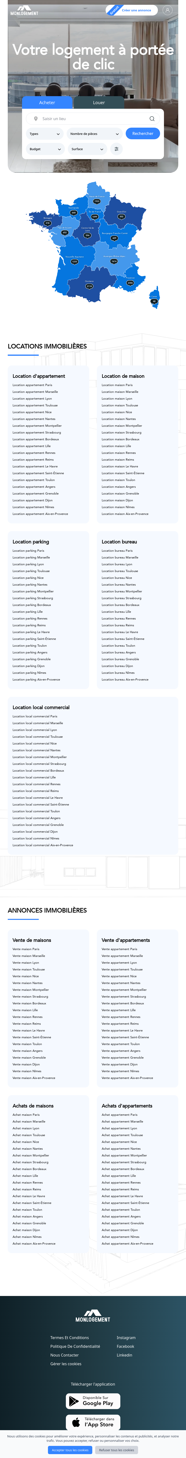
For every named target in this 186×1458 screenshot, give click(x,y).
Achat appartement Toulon (121, 1209)
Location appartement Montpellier (37, 425)
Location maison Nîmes (118, 507)
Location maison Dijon (117, 500)
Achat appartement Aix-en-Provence (127, 1243)
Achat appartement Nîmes (120, 1237)
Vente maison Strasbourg (30, 996)
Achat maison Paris (26, 1115)
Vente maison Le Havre (29, 1030)
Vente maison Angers (27, 1051)
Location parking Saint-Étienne (34, 639)
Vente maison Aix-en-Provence (34, 1078)
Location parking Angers (30, 652)
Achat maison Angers (28, 1216)
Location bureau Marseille (120, 557)
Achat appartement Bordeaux (123, 1169)
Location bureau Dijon (117, 666)
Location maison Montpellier (122, 425)
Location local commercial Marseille (38, 723)
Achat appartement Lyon (119, 1128)
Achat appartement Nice (119, 1142)
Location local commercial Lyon (35, 730)
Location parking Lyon (28, 564)
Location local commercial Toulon (36, 811)
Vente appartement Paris (119, 949)
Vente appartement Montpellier (124, 990)
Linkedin (124, 1355)
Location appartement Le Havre (35, 466)
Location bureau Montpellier (122, 591)
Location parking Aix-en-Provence (36, 679)
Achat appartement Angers (121, 1216)
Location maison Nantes (119, 419)
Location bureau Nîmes (118, 673)
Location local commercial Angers (36, 818)
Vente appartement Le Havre (122, 1030)
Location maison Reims (118, 459)
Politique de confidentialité (75, 1346)
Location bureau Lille (116, 611)
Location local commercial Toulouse (38, 736)
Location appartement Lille (32, 446)
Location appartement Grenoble (36, 493)
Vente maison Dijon (26, 1064)
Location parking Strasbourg (33, 598)
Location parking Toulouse (31, 571)
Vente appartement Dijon (120, 1064)
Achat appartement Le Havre (122, 1196)
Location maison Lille (116, 446)
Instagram (126, 1337)
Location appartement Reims (33, 459)
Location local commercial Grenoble (38, 825)
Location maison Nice (117, 412)
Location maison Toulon (118, 480)
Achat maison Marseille (29, 1121)
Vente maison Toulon (27, 1044)
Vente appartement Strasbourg (124, 996)
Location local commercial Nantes (36, 750)
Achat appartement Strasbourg (124, 1162)
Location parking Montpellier (33, 591)
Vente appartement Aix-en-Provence (127, 1078)
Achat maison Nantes (28, 1148)
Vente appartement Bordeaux (123, 1003)
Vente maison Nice (26, 976)
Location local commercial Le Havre (38, 797)
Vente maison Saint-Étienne (32, 1037)
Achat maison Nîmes (27, 1237)
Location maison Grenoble (120, 493)
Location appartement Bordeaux (36, 439)
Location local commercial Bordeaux (38, 770)
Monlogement (82, 1448)
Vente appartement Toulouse (122, 969)
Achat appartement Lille (119, 1176)
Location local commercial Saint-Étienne (41, 804)
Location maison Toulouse (120, 405)
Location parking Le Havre (31, 632)
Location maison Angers (119, 487)
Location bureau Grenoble (120, 659)
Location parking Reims (29, 625)
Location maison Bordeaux (120, 439)
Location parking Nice (28, 578)
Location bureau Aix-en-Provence (125, 679)
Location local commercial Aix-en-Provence (43, 845)
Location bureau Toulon (118, 645)
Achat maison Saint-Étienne (32, 1203)
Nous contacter (64, 1355)
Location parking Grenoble (32, 659)
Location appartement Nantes (34, 419)
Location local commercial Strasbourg (39, 764)
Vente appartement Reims (120, 1023)
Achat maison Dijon (26, 1230)
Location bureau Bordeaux (120, 605)
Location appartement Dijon (33, 500)
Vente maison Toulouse (29, 969)
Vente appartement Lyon (119, 962)
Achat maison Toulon (27, 1209)
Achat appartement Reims (120, 1189)
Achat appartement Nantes (121, 1148)
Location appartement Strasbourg (37, 432)
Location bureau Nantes (119, 584)
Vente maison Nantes (27, 983)
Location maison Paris (117, 385)
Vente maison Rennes (27, 1017)
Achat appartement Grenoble (123, 1223)
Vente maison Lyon (26, 962)
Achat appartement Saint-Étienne (125, 1203)
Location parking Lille (28, 611)
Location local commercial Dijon (35, 831)
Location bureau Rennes (119, 618)
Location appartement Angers (34, 487)
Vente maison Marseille (29, 956)
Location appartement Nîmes (33, 507)
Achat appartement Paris (119, 1115)
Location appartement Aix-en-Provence (40, 514)
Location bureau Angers (119, 652)
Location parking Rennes (30, 618)
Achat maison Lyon (26, 1128)
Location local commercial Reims (36, 791)
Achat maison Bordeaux (29, 1169)
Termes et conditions (69, 1337)
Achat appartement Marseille (122, 1121)
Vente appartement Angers (121, 1051)
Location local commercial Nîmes (36, 838)
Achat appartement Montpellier (124, 1155)
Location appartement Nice (32, 412)
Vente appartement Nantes (121, 983)
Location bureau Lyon (117, 564)
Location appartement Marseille (35, 392)
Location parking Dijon (29, 666)
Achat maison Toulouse (29, 1135)
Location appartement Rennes (34, 453)
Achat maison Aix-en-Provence (34, 1243)
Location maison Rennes (119, 453)
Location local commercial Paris (35, 716)
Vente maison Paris (26, 949)
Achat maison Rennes (28, 1182)
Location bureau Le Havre (120, 632)
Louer (99, 102)
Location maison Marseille (120, 392)
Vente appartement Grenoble (123, 1057)
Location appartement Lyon (32, 398)
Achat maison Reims (27, 1189)
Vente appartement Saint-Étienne (125, 1037)
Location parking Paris (28, 550)
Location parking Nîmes (29, 673)
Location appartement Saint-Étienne (38, 473)
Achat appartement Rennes (121, 1182)
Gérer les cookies (65, 1363)
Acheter (47, 102)
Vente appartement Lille (119, 1010)
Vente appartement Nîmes (120, 1071)
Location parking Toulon (30, 645)
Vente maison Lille (25, 1010)
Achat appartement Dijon (120, 1230)
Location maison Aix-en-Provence (125, 514)
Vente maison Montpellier (31, 990)
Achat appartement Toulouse (122, 1135)
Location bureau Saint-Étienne (123, 639)
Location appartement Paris (32, 385)
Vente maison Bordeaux (29, 1003)
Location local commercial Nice (35, 743)
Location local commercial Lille (34, 777)
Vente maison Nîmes (27, 1071)
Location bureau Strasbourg (121, 598)
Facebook (125, 1346)
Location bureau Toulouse (120, 571)
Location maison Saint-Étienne (123, 473)
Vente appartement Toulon (121, 1044)
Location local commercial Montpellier (40, 757)
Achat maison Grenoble (29, 1223)
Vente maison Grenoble (29, 1057)
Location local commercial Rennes (36, 784)
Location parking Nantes (30, 584)
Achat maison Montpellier (31, 1155)
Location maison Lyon (117, 398)
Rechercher (143, 133)
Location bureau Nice (117, 578)
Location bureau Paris (117, 550)
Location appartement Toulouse (35, 405)
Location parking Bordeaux (32, 605)
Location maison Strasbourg (121, 432)
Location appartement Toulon (34, 480)
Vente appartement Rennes (121, 1017)
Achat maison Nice (26, 1142)
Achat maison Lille (25, 1176)
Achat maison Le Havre (29, 1196)
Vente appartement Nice (119, 976)
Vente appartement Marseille (122, 956)
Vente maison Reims (27, 1023)
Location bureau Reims (118, 625)
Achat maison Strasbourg (30, 1162)
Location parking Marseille (31, 557)
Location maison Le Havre (120, 466)
